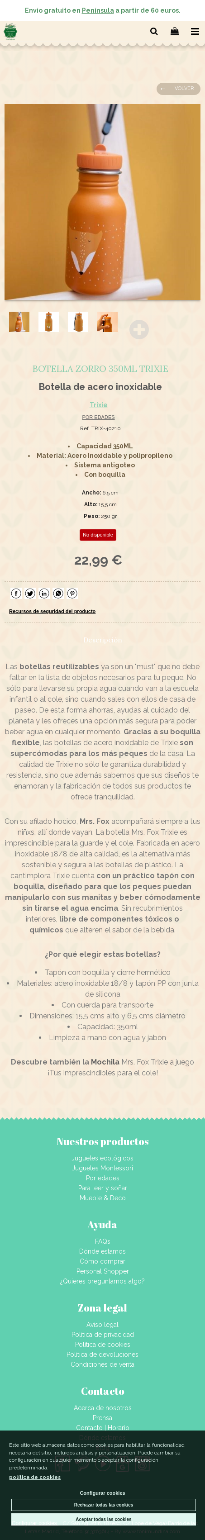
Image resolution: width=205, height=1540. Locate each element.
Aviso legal (102, 1324)
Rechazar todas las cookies (103, 1504)
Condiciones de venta (102, 1364)
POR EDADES (98, 417)
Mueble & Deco (103, 1198)
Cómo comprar (102, 1261)
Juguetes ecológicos (102, 1158)
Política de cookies (102, 1344)
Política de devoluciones (102, 1354)
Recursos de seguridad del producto (52, 611)
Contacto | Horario (102, 1427)
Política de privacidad (103, 1334)
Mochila (105, 1062)
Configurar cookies (102, 1493)
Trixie (99, 405)
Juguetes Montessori (102, 1168)
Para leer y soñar (102, 1188)
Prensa (102, 1417)
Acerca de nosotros (103, 1408)
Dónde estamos (102, 1251)
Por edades (102, 1178)
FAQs (102, 1241)
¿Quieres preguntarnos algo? (102, 1281)
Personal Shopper (102, 1271)
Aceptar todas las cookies (103, 1519)
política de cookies (35, 1477)
